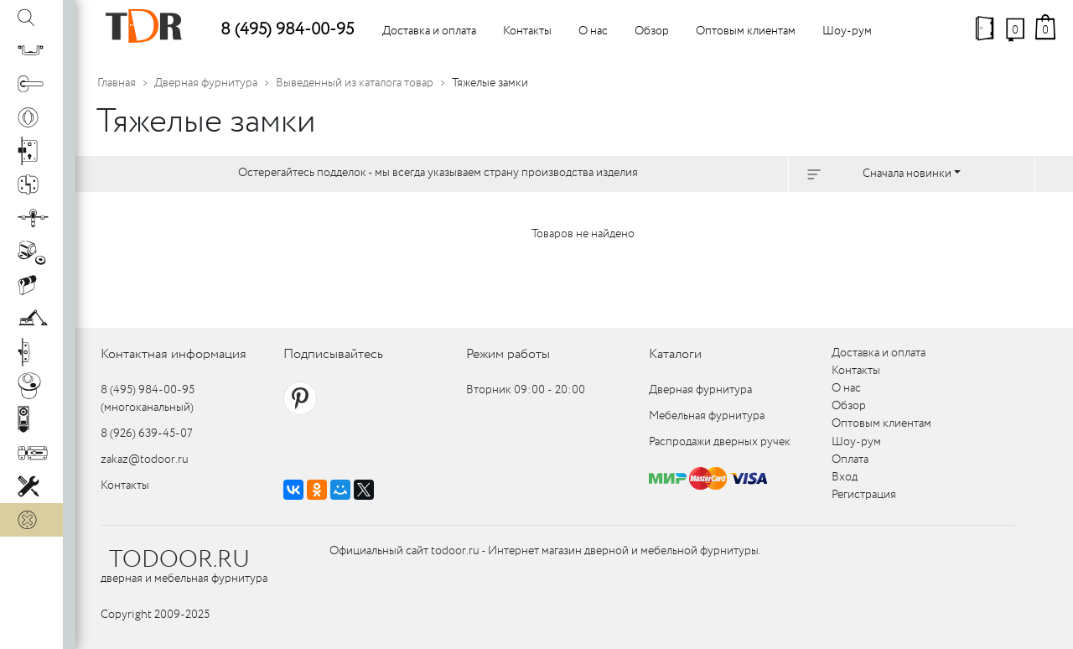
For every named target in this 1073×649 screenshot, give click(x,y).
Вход (845, 477)
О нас (593, 31)
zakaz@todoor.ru (145, 459)
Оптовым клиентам (746, 31)
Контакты (527, 31)
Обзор (652, 31)
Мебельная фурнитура (707, 416)
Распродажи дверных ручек (719, 442)
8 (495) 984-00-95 (287, 30)
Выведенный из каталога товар (354, 83)
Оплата (850, 459)
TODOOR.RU (179, 560)
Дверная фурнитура (205, 83)
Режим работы (508, 354)
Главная (116, 83)
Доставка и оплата (429, 31)
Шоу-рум (847, 31)
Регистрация (864, 494)
